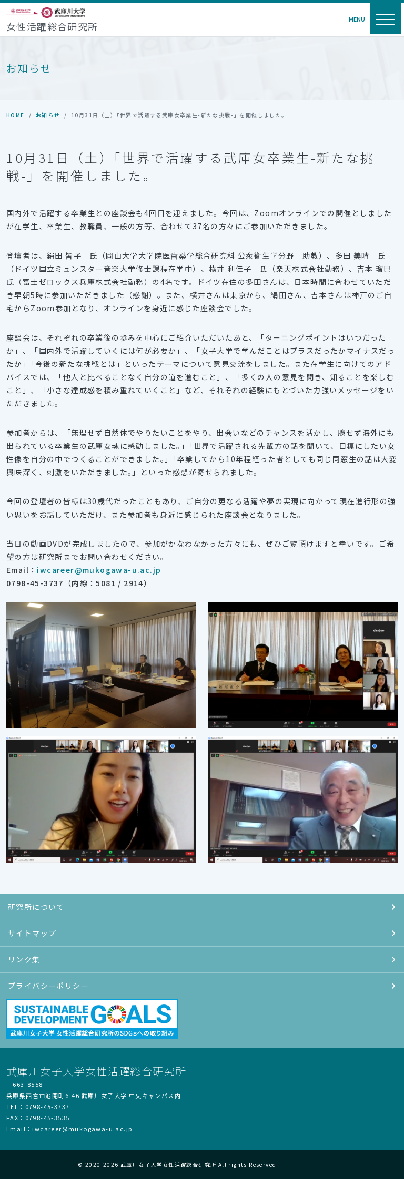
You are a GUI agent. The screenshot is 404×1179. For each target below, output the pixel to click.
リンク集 (202, 959)
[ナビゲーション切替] (385, 18)
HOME (15, 115)
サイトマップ (202, 933)
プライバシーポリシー (202, 985)
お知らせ (48, 115)
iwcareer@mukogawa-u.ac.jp (99, 570)
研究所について (202, 906)
